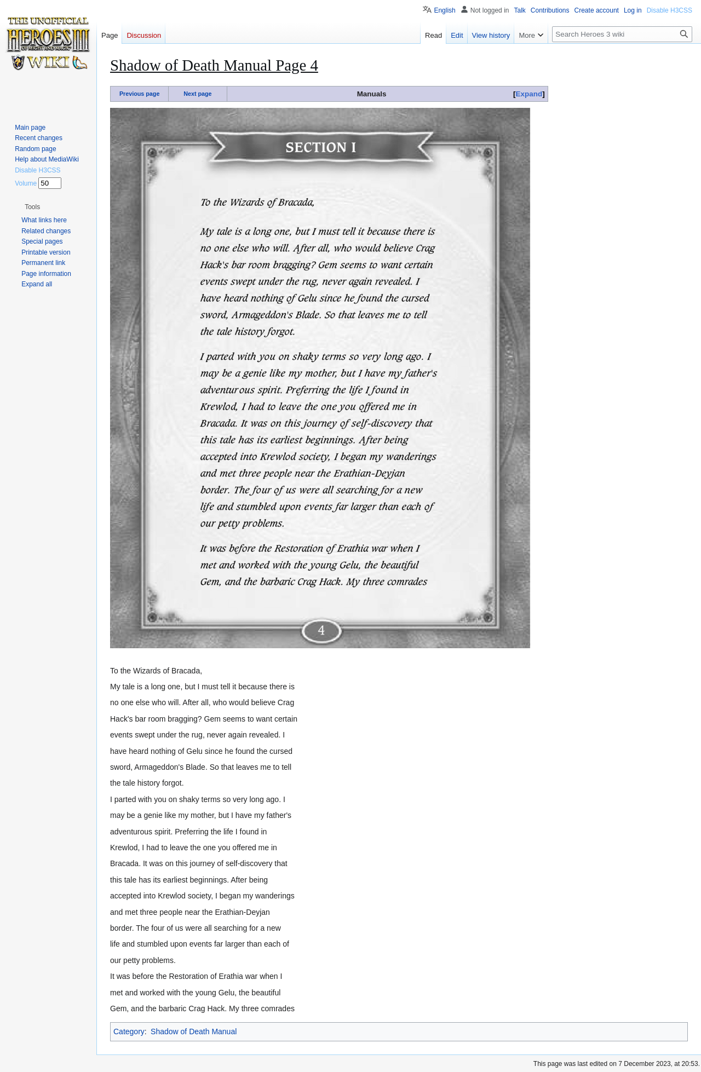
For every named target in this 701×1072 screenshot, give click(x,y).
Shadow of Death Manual (194, 1031)
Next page (197, 93)
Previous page (139, 93)
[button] (32, 207)
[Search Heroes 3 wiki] (622, 34)
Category (129, 1031)
